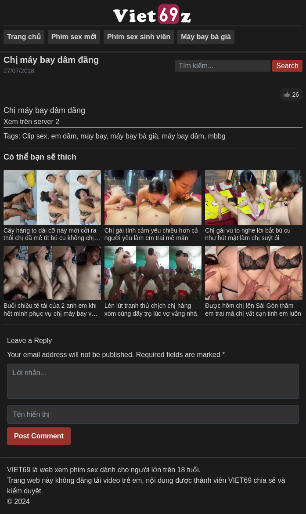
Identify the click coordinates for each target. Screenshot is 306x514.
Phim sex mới (74, 36)
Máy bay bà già (206, 36)
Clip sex (34, 136)
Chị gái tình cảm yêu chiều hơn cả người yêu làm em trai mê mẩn (151, 234)
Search (287, 65)
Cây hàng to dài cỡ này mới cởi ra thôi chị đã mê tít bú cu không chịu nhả (50, 238)
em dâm (63, 136)
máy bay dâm (183, 136)
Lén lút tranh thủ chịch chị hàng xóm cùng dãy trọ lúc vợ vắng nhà (150, 309)
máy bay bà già (134, 136)
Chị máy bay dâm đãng (51, 60)
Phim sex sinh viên (138, 36)
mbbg (217, 136)
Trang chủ (24, 36)
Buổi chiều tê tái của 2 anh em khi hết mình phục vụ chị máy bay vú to (50, 313)
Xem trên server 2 (31, 121)
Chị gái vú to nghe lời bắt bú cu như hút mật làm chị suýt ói (248, 234)
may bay (93, 136)
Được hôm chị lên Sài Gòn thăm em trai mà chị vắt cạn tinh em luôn (253, 309)
